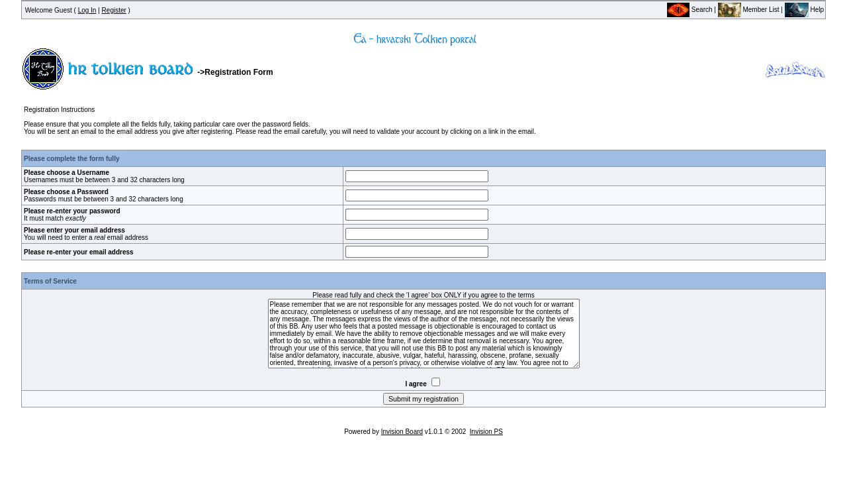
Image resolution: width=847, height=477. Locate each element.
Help (804, 9)
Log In (87, 10)
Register (114, 10)
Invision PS (486, 431)
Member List (749, 9)
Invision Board (402, 431)
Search (689, 9)
